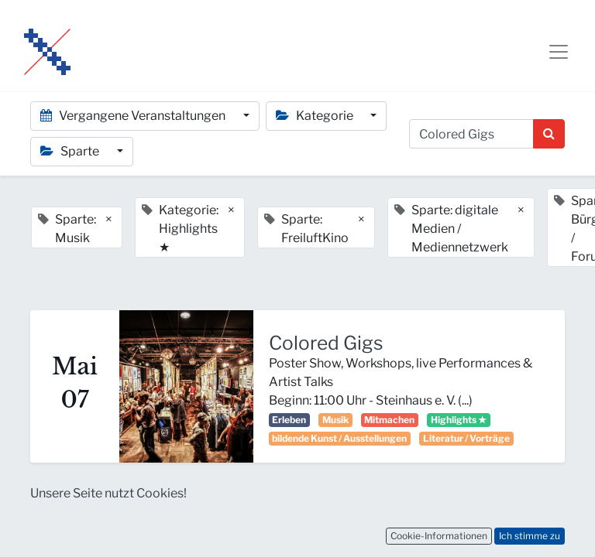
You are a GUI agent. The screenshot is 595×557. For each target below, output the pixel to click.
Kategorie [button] (316, 115)
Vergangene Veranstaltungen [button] (134, 115)
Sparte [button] (70, 151)
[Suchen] (549, 134)
